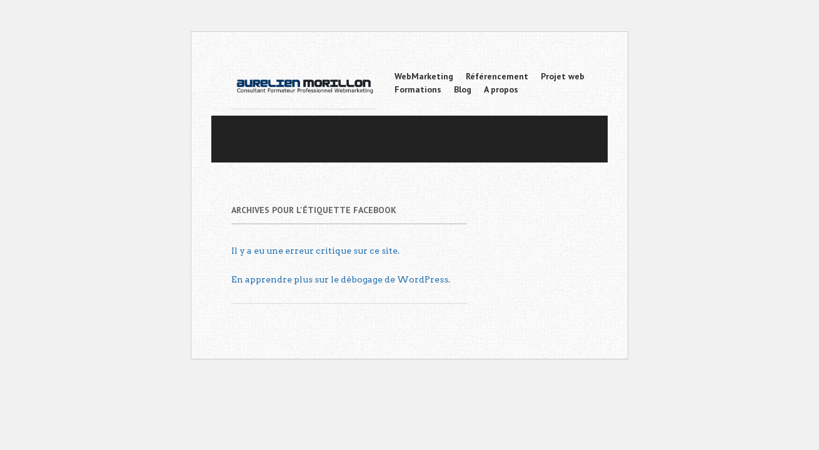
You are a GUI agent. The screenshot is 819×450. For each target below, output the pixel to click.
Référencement (497, 76)
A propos (501, 89)
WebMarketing (423, 76)
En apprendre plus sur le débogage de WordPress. (340, 279)
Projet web (563, 76)
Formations (417, 89)
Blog (462, 89)
